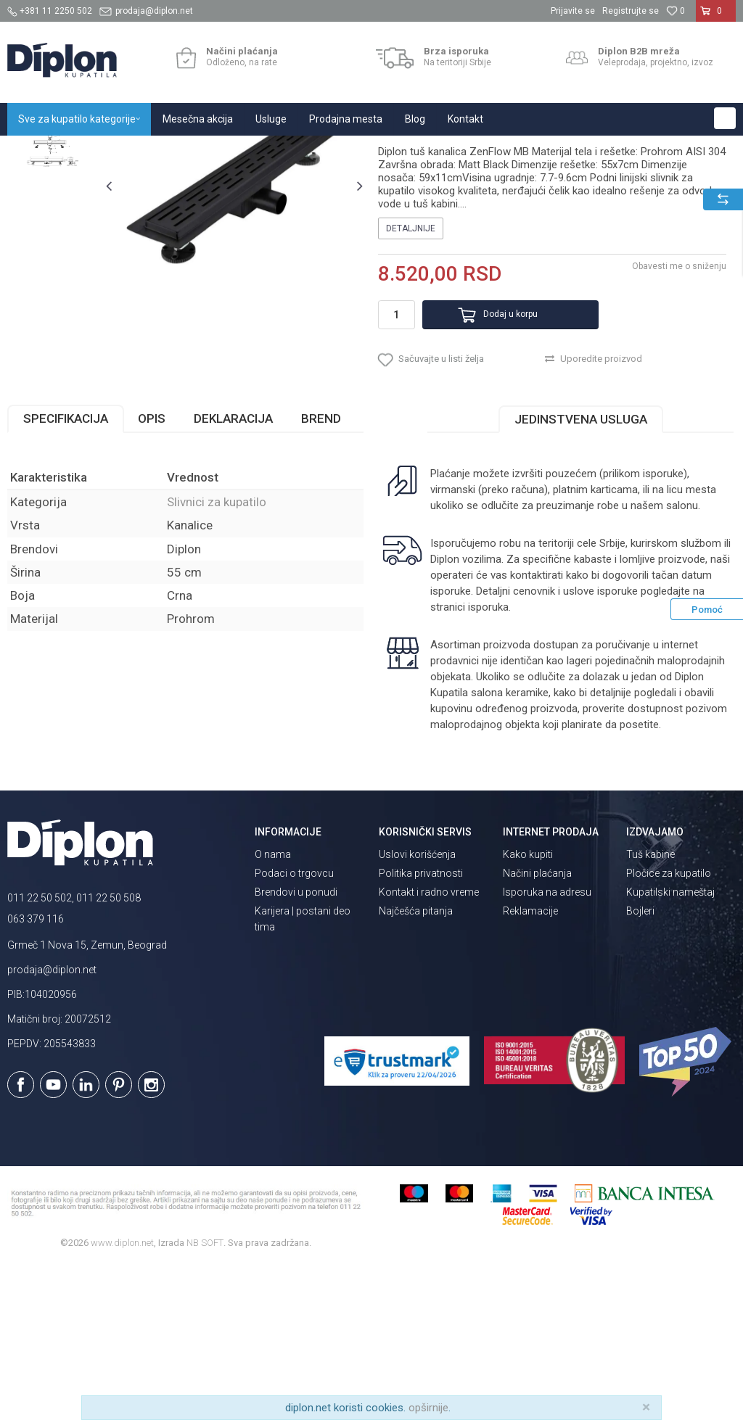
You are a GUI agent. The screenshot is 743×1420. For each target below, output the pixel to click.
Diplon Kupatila (39, 151)
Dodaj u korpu (494, 460)
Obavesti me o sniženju (678, 411)
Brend (321, 573)
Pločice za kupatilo (668, 1028)
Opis (151, 573)
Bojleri (640, 1066)
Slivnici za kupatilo (278, 151)
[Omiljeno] (675, 11)
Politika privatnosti (421, 1028)
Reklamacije (530, 1066)
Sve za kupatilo (114, 151)
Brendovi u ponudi (296, 1047)
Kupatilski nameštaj (670, 1047)
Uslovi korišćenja (417, 1009)
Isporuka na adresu (547, 1047)
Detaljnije (410, 373)
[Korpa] (716, 17)
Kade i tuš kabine (193, 151)
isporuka (487, 761)
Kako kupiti (528, 1009)
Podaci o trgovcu (294, 1028)
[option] (53, 234)
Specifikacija (65, 573)
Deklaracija (233, 573)
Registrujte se (630, 11)
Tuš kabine (650, 1009)
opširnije (428, 1407)
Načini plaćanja (537, 1028)
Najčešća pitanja (416, 1066)
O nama (273, 1009)
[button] (725, 118)
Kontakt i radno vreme (429, 1047)
